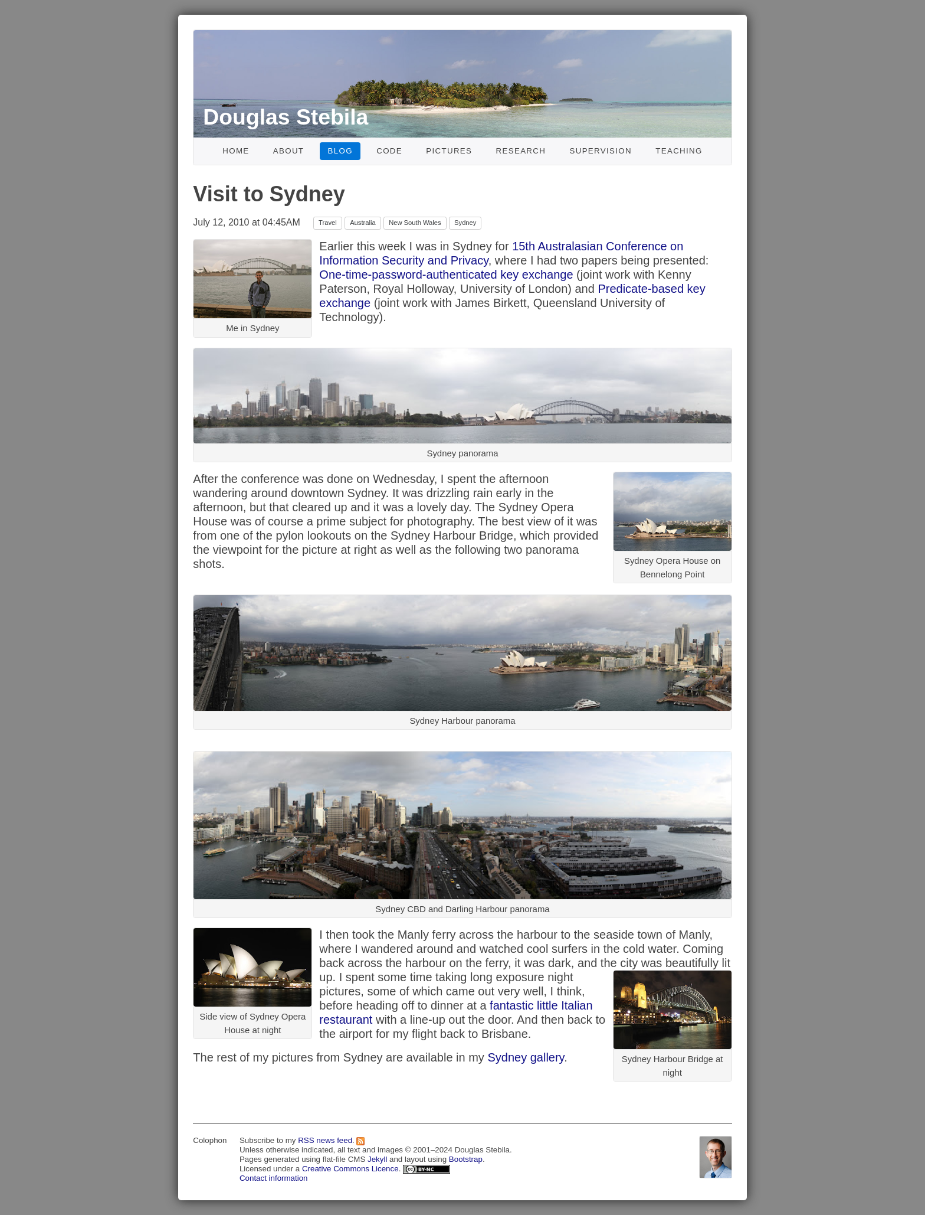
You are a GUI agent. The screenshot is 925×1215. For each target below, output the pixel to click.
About (288, 150)
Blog (340, 150)
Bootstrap (466, 1159)
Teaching (679, 150)
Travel (328, 222)
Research (521, 150)
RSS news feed (325, 1140)
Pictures (449, 150)
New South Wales (415, 222)
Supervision (600, 150)
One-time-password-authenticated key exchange (446, 274)
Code (389, 150)
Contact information (274, 1178)
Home (235, 150)
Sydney (465, 222)
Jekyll (377, 1159)
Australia (363, 222)
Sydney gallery (525, 1057)
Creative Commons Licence (350, 1168)
